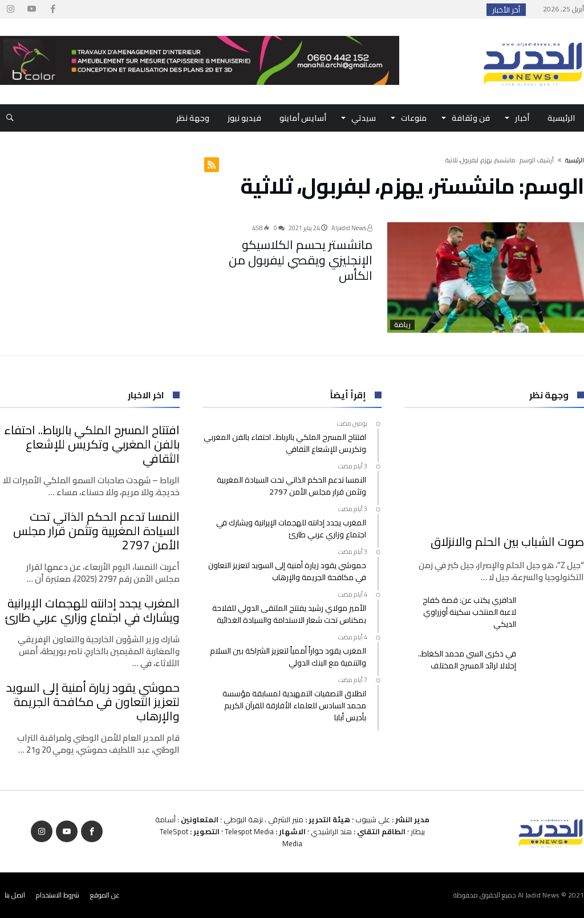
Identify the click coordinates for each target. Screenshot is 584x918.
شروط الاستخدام (57, 894)
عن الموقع (105, 894)
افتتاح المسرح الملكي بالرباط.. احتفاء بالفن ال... (402, 10)
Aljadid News (351, 228)
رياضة (402, 325)
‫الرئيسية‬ (574, 160)
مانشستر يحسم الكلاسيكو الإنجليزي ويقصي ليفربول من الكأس (298, 249)
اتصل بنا (15, 894)
